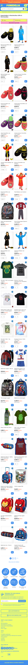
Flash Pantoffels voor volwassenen (5, 104)
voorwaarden (22, 604)
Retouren (3, 627)
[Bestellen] (12, 52)
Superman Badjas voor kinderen (19, 251)
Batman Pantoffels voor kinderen (19, 163)
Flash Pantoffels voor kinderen (5, 192)
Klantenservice (14, 611)
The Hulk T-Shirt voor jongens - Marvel (7, 281)
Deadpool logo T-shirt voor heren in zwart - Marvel (20, 310)
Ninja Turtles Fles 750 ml (6, 427)
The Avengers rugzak (5, 398)
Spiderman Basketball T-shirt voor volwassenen (20, 457)
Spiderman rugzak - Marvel (7, 368)
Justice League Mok (18, 486)
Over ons (3, 640)
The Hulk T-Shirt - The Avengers (5, 340)
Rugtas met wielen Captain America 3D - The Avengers (7, 487)
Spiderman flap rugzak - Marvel (19, 516)
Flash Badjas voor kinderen (20, 192)
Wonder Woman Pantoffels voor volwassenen (20, 75)
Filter (5, 20)
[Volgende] (18, 558)
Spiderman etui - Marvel (6, 545)
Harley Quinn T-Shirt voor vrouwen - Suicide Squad (6, 310)
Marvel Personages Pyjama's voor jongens (20, 222)
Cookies (3, 638)
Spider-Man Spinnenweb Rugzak (6, 222)
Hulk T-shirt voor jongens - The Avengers (20, 428)
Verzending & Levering (6, 624)
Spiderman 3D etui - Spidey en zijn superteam (7, 457)
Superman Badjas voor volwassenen (19, 45)
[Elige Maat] (3, 52)
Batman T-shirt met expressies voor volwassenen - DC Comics (20, 281)
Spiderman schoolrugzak (19, 398)
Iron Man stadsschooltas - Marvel (6, 516)
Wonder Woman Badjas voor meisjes (7, 163)
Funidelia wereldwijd (5, 634)
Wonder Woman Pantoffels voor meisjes (20, 134)
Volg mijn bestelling (14, 615)
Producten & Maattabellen (7, 625)
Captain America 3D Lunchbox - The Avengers (19, 546)
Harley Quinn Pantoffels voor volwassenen (20, 104)
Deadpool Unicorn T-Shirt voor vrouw (19, 340)
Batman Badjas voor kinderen (5, 251)
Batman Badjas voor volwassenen (5, 75)
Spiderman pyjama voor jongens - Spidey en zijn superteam (19, 369)
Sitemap (3, 639)
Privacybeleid (4, 636)
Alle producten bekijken (14, 562)
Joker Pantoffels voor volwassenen (5, 134)
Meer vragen (4, 628)
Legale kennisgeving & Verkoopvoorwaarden (11, 635)
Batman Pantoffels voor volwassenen (6, 45)
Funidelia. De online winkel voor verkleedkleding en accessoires (13, 5)
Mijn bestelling (4, 623)
